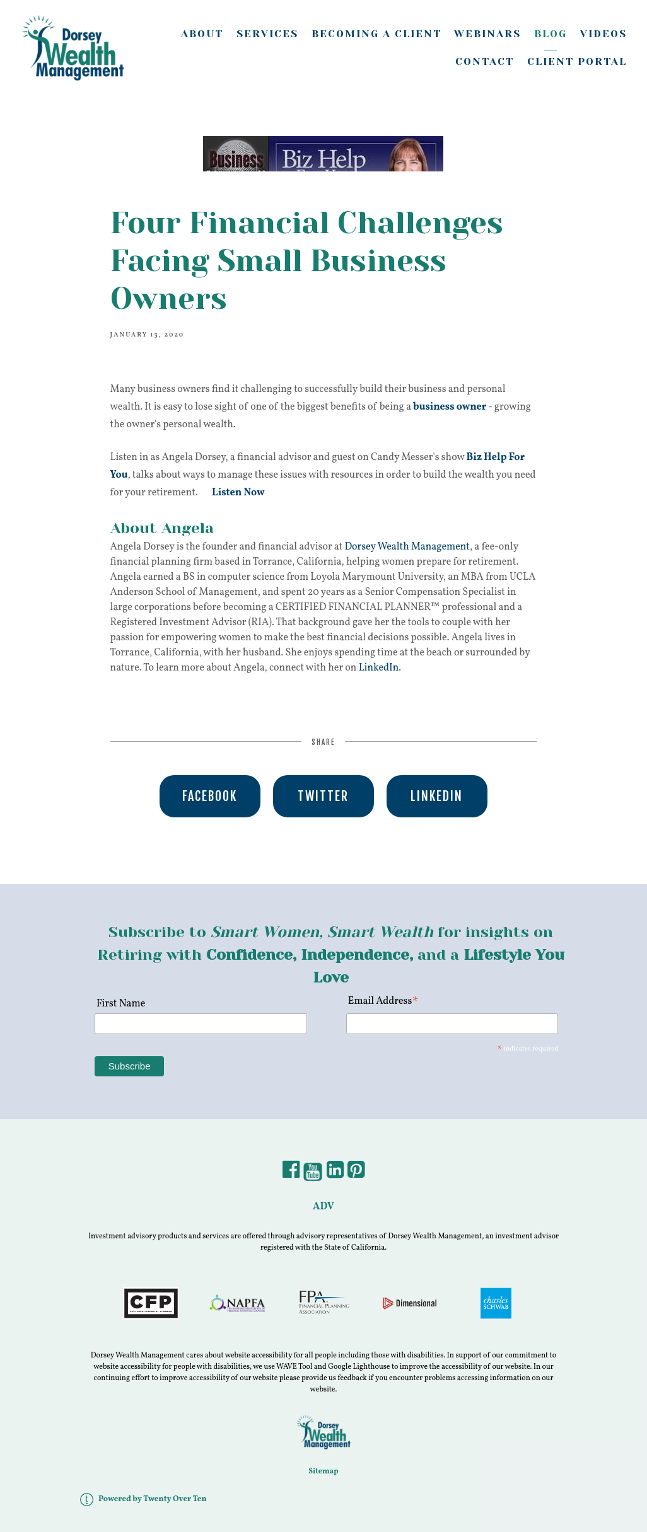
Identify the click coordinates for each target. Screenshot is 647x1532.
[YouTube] (312, 1174)
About (202, 34)
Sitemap (323, 1471)
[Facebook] (291, 1174)
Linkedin (437, 796)
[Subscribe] (130, 1066)
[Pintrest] (355, 1174)
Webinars (487, 34)
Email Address (383, 1002)
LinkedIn (379, 668)
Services (267, 34)
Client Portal (577, 61)
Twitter (323, 796)
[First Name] (201, 1023)
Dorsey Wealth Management (407, 547)
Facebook (209, 796)
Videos (603, 34)
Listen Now (238, 493)
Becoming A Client (376, 34)
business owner (449, 407)
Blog (550, 34)
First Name (120, 1004)
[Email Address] (452, 1023)
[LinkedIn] (335, 1174)
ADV (323, 1207)
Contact (484, 61)
